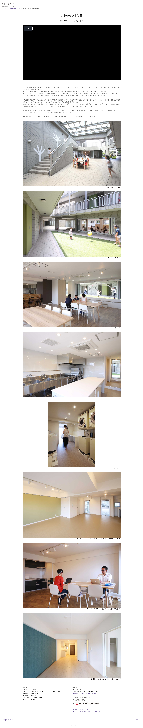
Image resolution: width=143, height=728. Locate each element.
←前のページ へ (8, 720)
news (78, 4)
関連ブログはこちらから (81, 709)
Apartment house (14, 9)
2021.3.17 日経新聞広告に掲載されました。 (88, 712)
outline (104, 4)
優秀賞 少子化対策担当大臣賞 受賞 (84, 693)
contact (121, 4)
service (86, 4)
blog (112, 4)
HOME (5, 9)
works (95, 4)
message (68, 4)
